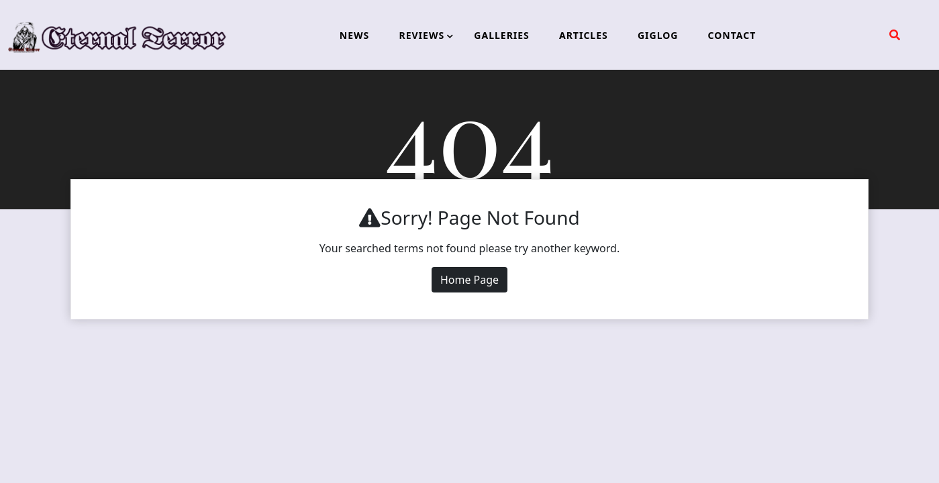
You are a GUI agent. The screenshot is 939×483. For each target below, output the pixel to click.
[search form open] (894, 35)
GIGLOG (658, 35)
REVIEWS (421, 35)
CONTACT (732, 35)
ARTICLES (583, 35)
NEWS (354, 35)
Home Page (469, 279)
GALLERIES (502, 35)
